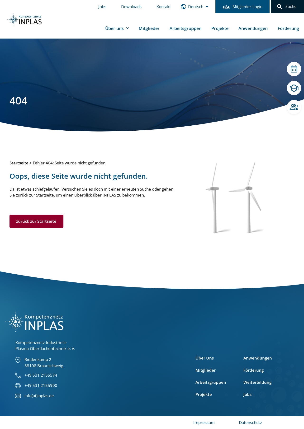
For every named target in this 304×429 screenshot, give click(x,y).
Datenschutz (250, 422)
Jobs (102, 6)
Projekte (219, 28)
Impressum (204, 422)
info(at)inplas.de (39, 395)
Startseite (19, 163)
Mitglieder (149, 28)
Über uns (117, 28)
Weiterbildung (257, 382)
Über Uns (204, 358)
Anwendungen (253, 28)
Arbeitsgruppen (185, 28)
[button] (279, 6)
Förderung (288, 28)
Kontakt (164, 6)
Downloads (131, 6)
